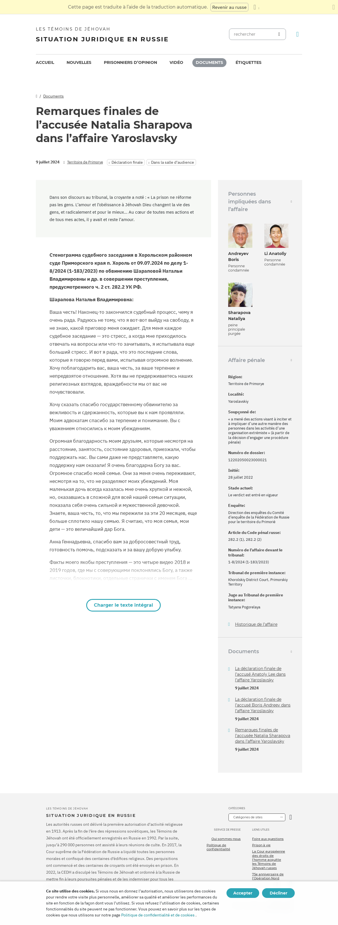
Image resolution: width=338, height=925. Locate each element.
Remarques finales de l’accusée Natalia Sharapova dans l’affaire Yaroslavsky (262, 735)
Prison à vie (261, 845)
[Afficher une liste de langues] (256, 7)
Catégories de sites (247, 817)
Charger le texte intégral (123, 605)
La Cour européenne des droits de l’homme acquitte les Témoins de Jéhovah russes (268, 859)
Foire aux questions (268, 839)
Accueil (45, 62)
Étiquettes (248, 62)
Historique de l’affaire (256, 624)
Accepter (242, 893)
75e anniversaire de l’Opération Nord (268, 876)
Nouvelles (79, 62)
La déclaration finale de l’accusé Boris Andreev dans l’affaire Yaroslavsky (262, 705)
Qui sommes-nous (226, 839)
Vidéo (176, 62)
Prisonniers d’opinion (130, 62)
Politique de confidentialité (218, 847)
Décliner (278, 893)
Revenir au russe (229, 7)
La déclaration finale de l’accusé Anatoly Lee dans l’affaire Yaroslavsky (260, 674)
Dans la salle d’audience (172, 162)
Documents (209, 62)
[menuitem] (44, 62)
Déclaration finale (127, 162)
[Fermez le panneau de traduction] (334, 7)
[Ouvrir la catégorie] (290, 817)
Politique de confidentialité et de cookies (158, 915)
